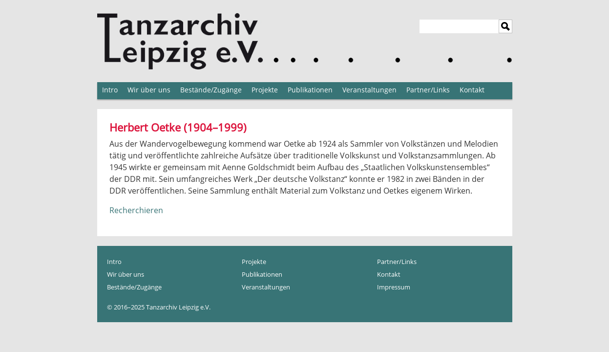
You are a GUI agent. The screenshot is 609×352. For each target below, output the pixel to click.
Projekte (265, 89)
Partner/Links (428, 89)
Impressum (393, 287)
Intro (110, 89)
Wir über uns (148, 89)
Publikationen (310, 89)
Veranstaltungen (369, 89)
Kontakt (472, 89)
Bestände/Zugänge (211, 89)
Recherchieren (136, 210)
